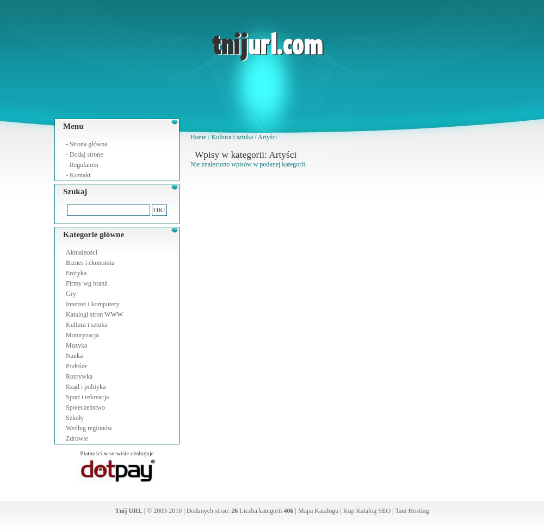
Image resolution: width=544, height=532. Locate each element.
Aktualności (81, 252)
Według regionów (89, 428)
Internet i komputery (93, 304)
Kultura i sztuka (87, 325)
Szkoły (75, 418)
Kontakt (80, 175)
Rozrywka (79, 376)
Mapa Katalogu (318, 511)
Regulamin (84, 165)
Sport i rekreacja (87, 397)
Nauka (74, 356)
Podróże (76, 366)
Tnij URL (128, 511)
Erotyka (76, 273)
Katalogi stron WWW (94, 314)
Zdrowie (77, 438)
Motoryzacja (82, 335)
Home (198, 137)
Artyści (267, 137)
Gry (71, 294)
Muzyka (76, 345)
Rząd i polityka (86, 387)
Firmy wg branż (87, 283)
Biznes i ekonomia (90, 263)
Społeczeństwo (85, 407)
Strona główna (89, 144)
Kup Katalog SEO (367, 511)
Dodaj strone (86, 154)
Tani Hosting (412, 511)
